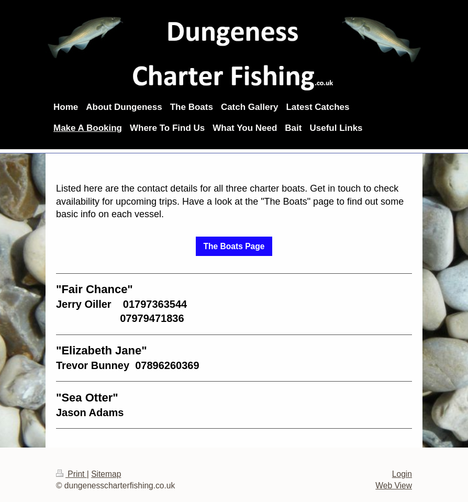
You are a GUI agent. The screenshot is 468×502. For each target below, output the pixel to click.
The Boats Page (234, 246)
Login (402, 474)
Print (71, 474)
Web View (393, 485)
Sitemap (106, 474)
